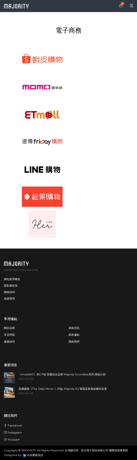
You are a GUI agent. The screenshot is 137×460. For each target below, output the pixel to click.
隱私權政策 (11, 285)
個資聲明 (9, 298)
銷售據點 (74, 334)
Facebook (13, 425)
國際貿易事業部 (118, 450)
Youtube (12, 439)
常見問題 (9, 334)
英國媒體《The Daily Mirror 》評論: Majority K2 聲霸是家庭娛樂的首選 (62, 388)
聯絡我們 (74, 341)
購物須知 (9, 292)
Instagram (13, 432)
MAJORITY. (28, 450)
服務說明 (9, 341)
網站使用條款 (12, 279)
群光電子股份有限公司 (94, 450)
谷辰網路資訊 (35, 455)
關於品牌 (9, 328)
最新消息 (74, 328)
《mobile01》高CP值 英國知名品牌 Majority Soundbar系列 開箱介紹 (62, 374)
